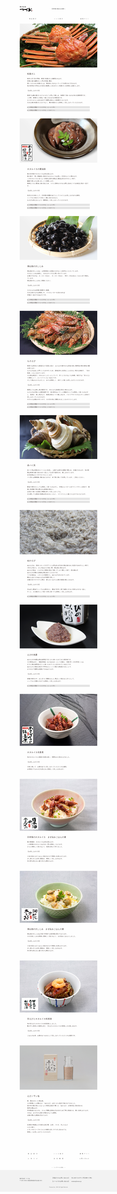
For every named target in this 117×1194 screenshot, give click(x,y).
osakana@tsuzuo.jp (76, 1183)
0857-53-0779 (78, 1180)
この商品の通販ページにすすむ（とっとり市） (43, 112)
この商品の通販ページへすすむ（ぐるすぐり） (43, 115)
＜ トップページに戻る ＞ (58, 1169)
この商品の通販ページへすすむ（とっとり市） (43, 504)
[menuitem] (33, 19)
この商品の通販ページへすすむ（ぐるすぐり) (42, 213)
